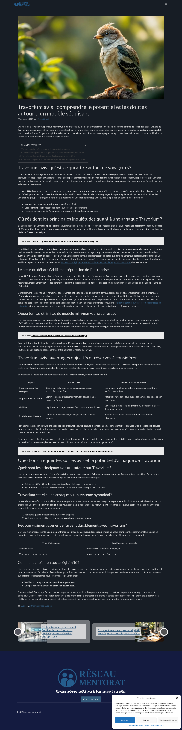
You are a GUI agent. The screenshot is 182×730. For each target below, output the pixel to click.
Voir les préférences (168, 720)
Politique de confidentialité (154, 725)
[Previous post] (18, 632)
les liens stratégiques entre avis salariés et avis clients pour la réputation (96, 262)
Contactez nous (91, 699)
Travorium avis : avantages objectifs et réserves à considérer (48, 156)
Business (24, 606)
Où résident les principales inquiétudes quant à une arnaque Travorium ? (53, 152)
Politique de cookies (136, 725)
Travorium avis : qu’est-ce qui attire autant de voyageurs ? (46, 149)
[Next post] (164, 632)
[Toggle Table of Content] (83, 145)
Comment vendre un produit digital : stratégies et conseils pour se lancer (119, 632)
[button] (176, 698)
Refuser (146, 720)
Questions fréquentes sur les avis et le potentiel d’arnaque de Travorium (53, 159)
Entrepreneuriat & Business (40, 606)
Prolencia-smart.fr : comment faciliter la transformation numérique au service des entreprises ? (59, 631)
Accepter (125, 720)
